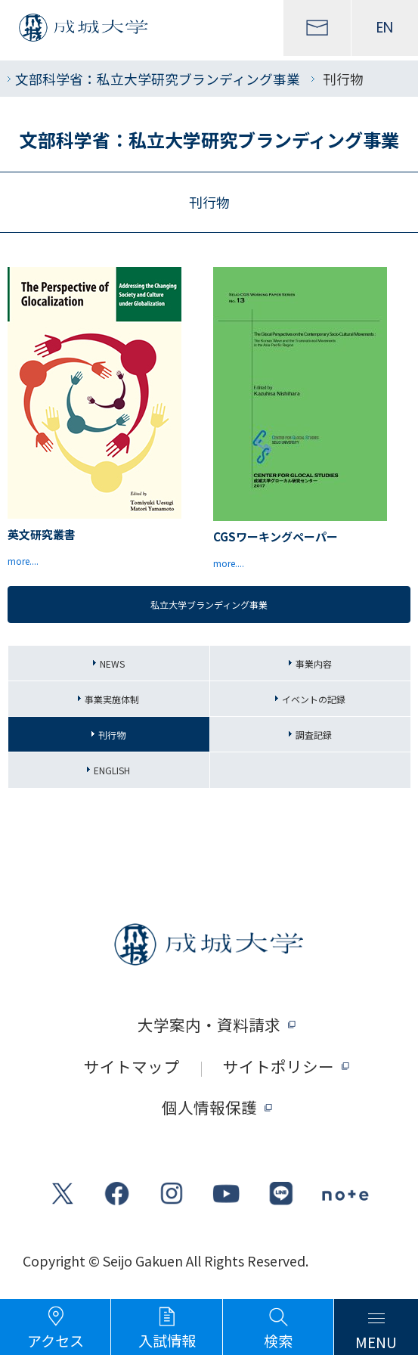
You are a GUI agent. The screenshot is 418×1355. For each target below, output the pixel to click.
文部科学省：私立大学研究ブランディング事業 (157, 78)
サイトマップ (131, 1066)
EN (384, 27)
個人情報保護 (209, 1107)
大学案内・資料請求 (209, 1025)
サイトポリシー (278, 1066)
